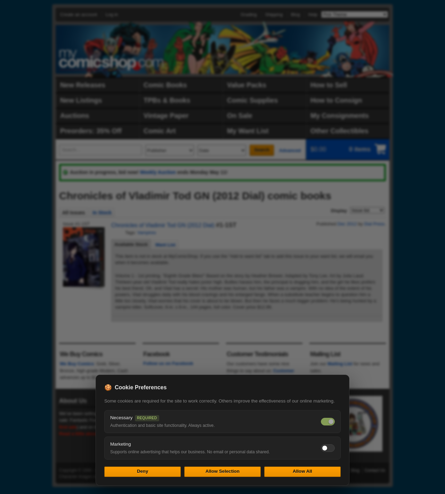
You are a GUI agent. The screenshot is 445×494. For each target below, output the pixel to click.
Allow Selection (222, 471)
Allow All (302, 471)
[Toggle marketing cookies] (328, 448)
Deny (142, 471)
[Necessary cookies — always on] (328, 421)
